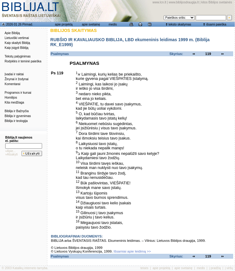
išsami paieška (216, 24)
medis (113, 24)
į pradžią (215, 268)
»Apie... (10, 151)
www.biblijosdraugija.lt (184, 2)
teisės (144, 268)
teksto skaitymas (179, 24)
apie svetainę (91, 24)
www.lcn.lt (159, 2)
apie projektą (63, 24)
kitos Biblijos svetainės (216, 2)
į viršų (229, 268)
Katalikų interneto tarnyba (30, 268)
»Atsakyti (11, 154)
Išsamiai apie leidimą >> (132, 251)
